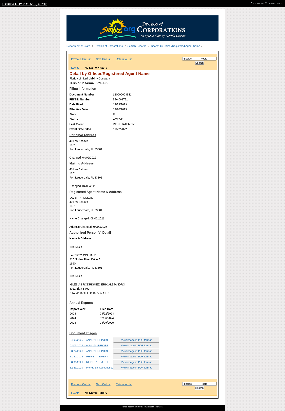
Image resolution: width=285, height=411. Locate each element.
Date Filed (76, 104)
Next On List (103, 59)
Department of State (78, 45)
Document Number (81, 94)
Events (75, 67)
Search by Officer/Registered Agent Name (175, 45)
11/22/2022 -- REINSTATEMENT (89, 356)
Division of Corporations (109, 45)
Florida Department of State (18, 3)
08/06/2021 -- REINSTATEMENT (89, 362)
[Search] (199, 58)
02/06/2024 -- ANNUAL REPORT (89, 345)
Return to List (124, 59)
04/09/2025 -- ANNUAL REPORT (89, 339)
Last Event (76, 124)
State (72, 114)
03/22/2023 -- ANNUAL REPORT (89, 351)
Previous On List (81, 59)
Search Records (136, 45)
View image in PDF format (136, 339)
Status (73, 119)
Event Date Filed (80, 129)
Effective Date (78, 109)
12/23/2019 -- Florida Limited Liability (91, 367)
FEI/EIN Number (79, 99)
